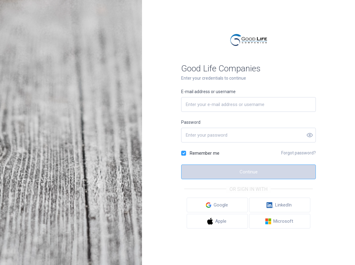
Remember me (204, 153)
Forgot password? (298, 152)
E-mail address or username (208, 91)
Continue (249, 172)
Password (190, 122)
